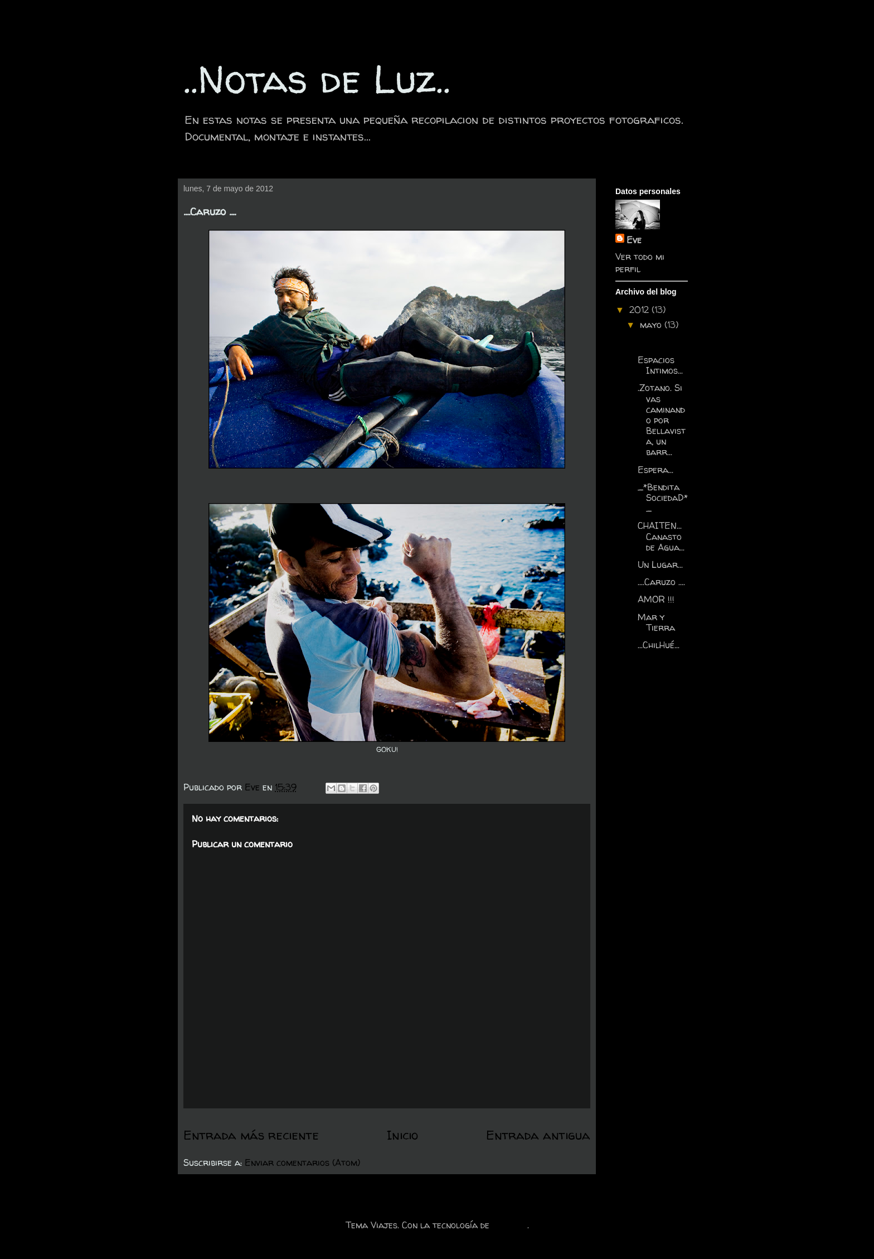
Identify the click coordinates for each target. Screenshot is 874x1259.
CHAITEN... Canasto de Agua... (661, 536)
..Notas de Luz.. (316, 78)
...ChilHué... (658, 645)
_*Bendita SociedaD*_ (663, 497)
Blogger (509, 1225)
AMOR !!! (656, 599)
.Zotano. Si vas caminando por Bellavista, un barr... (662, 420)
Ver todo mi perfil (639, 262)
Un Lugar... (660, 564)
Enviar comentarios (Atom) (302, 1162)
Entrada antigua (538, 1135)
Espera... (655, 470)
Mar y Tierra (656, 622)
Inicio (402, 1135)
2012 (640, 309)
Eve (634, 240)
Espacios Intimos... (660, 365)
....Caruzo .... (661, 582)
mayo (652, 325)
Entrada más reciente (251, 1135)
